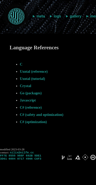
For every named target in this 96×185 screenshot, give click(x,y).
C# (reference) (31, 107)
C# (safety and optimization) (41, 115)
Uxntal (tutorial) (32, 79)
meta (41, 16)
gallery (75, 16)
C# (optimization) (33, 122)
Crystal (25, 86)
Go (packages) (31, 93)
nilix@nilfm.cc (22, 153)
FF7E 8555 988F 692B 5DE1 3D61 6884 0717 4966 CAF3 (20, 158)
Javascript (28, 100)
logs (57, 16)
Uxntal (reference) (34, 71)
